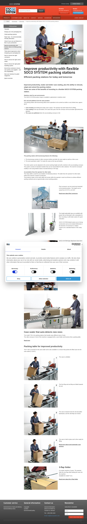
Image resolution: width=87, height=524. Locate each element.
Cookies (26, 508)
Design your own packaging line (12, 31)
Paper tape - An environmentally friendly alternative (12, 37)
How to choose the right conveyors (10, 56)
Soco (14, 4)
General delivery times (9, 508)
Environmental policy (29, 510)
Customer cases (16, 18)
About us (26, 18)
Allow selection (43, 278)
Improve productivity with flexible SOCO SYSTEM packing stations (12, 47)
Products (7, 18)
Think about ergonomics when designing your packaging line (12, 52)
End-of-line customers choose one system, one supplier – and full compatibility (12, 69)
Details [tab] (43, 249)
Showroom (47, 18)
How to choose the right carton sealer (12, 60)
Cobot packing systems (10, 34)
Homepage (14, 21)
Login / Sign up (79, 18)
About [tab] (69, 249)
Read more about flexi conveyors (68, 193)
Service (40, 18)
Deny (18, 278)
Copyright (26, 507)
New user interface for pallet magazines (11, 74)
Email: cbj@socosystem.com (52, 515)
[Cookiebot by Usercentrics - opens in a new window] (73, 244)
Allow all (68, 278)
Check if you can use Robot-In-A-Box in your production (13, 42)
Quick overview (8, 78)
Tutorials (6, 29)
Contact (33, 18)
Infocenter (56, 18)
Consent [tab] (18, 249)
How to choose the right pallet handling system (12, 64)
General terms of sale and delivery (13, 507)
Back (7, 21)
